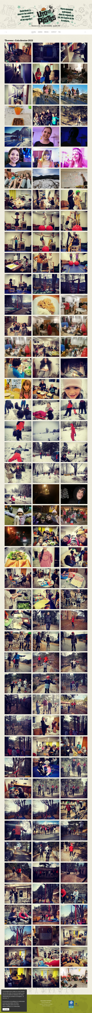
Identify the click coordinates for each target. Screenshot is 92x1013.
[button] (84, 32)
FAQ (59, 32)
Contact (53, 32)
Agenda (40, 32)
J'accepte (6, 1009)
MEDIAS (46, 32)
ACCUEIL (33, 32)
